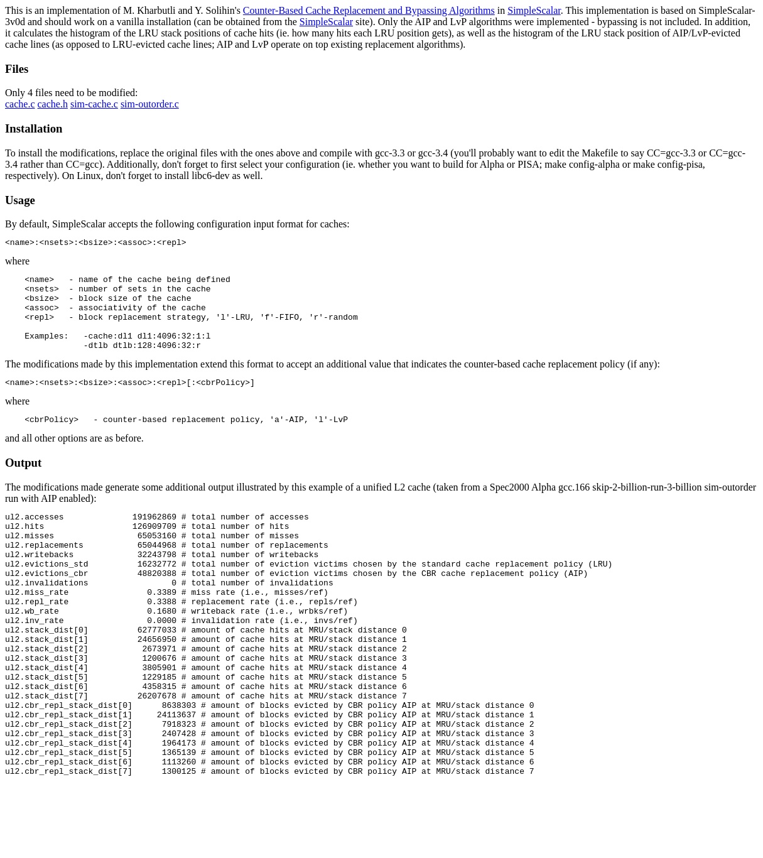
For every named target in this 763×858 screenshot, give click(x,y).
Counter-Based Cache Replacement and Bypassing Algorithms (369, 10)
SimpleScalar (533, 10)
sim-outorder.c (150, 104)
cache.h (53, 104)
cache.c (20, 104)
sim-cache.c (94, 104)
